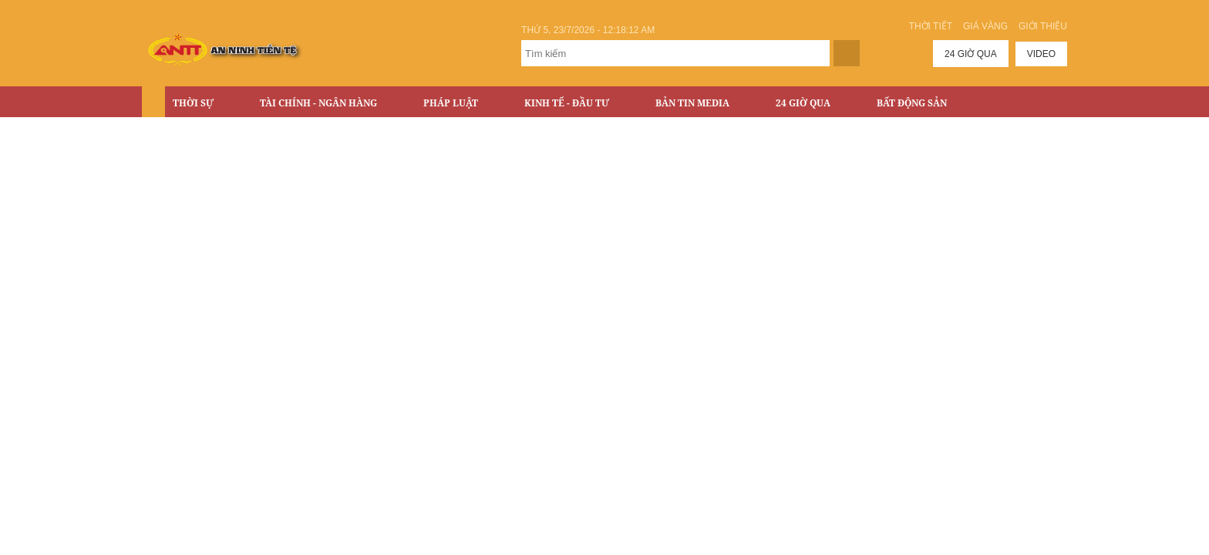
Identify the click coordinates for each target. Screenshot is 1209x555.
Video (1041, 54)
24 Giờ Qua (803, 102)
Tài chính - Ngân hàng (318, 102)
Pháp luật (450, 102)
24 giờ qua (971, 54)
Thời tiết (930, 26)
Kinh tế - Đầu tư (566, 102)
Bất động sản (912, 102)
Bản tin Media (692, 102)
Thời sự (193, 102)
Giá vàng (985, 26)
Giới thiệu (1043, 26)
